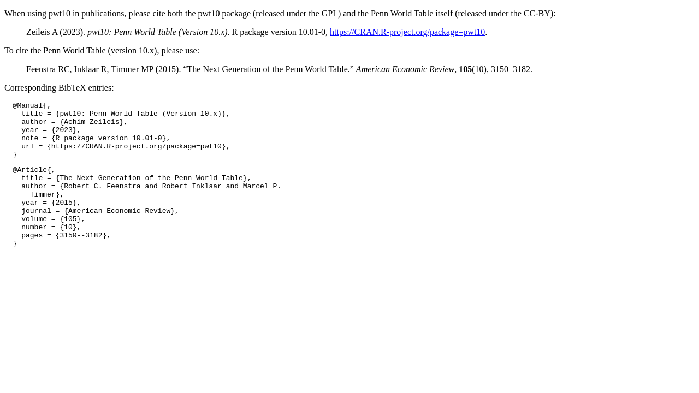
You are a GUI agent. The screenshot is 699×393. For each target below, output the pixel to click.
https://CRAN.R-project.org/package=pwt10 (407, 32)
